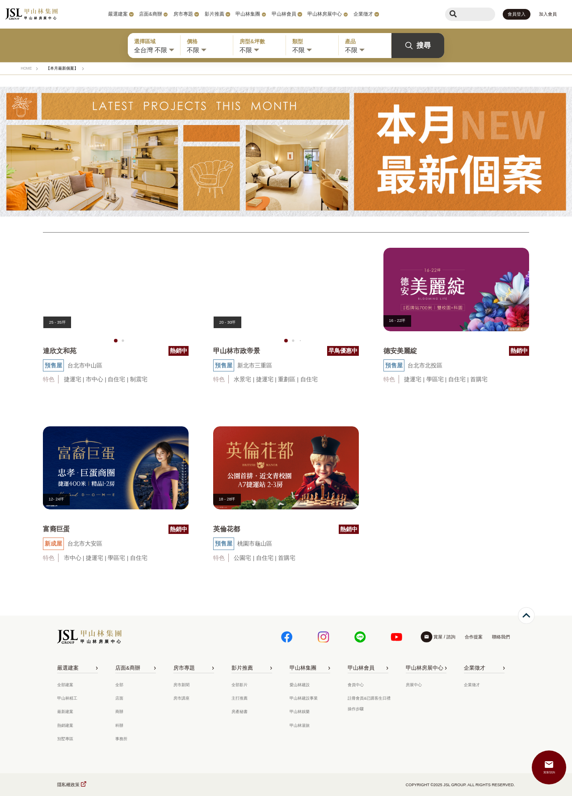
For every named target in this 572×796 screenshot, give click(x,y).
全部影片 (239, 685)
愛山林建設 (300, 685)
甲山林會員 (284, 14)
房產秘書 (239, 711)
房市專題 (183, 14)
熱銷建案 (65, 725)
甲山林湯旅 (300, 725)
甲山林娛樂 (300, 711)
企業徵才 (363, 14)
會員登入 (517, 14)
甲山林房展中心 (324, 14)
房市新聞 (181, 685)
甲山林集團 (248, 14)
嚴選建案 (118, 14)
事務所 (121, 739)
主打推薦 (239, 698)
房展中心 (414, 685)
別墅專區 (65, 739)
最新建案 (65, 711)
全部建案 (65, 685)
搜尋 (418, 46)
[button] (116, 340)
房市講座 (181, 698)
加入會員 (548, 14)
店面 (119, 698)
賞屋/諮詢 (549, 772)
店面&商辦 (150, 14)
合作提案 (474, 636)
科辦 (119, 725)
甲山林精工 (67, 698)
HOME (26, 68)
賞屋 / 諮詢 (444, 636)
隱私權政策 (68, 784)
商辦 (119, 711)
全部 (119, 685)
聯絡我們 (501, 636)
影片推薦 (214, 14)
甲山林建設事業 (304, 698)
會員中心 (356, 685)
